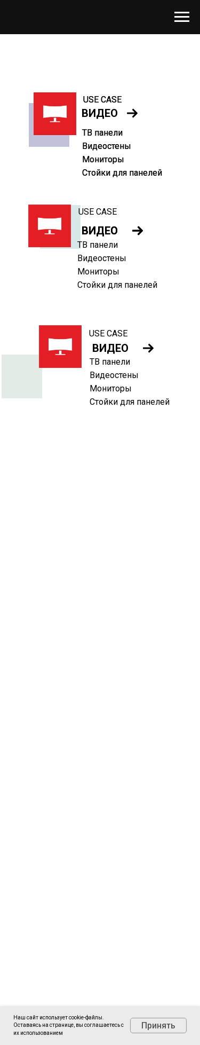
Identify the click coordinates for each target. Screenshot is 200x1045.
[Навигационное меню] (181, 17)
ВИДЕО (110, 348)
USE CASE (97, 212)
